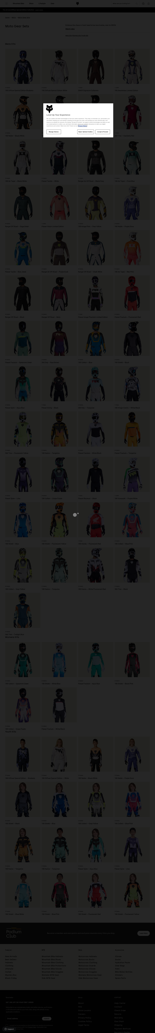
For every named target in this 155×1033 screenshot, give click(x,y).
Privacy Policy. (82, 126)
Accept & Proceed (102, 132)
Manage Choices (54, 132)
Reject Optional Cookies (85, 132)
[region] (78, 120)
